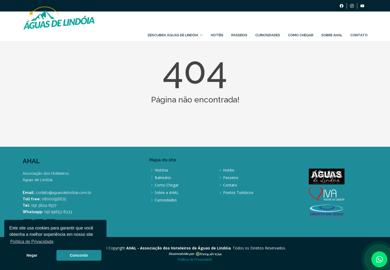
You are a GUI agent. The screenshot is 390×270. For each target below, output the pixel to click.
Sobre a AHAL (167, 192)
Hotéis (217, 35)
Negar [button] (31, 255)
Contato (359, 35)
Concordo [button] (79, 255)
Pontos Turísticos (238, 192)
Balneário (163, 178)
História (161, 170)
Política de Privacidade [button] (32, 241)
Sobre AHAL (331, 35)
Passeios (239, 35)
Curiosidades (267, 35)
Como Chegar (300, 35)
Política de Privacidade (195, 259)
